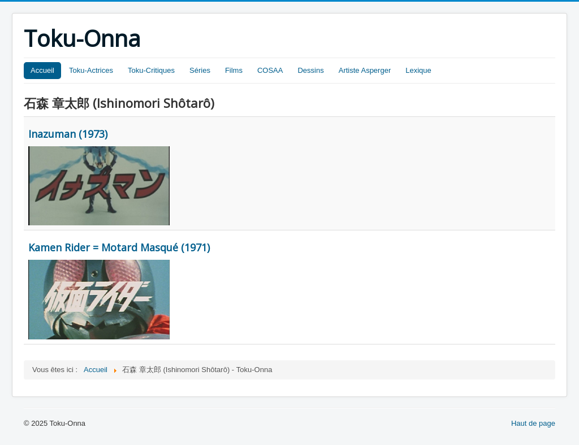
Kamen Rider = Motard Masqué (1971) (119, 247)
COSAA (270, 70)
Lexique (418, 70)
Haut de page (533, 423)
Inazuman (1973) (67, 134)
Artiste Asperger (365, 70)
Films (234, 70)
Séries (199, 70)
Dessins (310, 70)
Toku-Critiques (151, 70)
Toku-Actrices (91, 70)
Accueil (42, 70)
